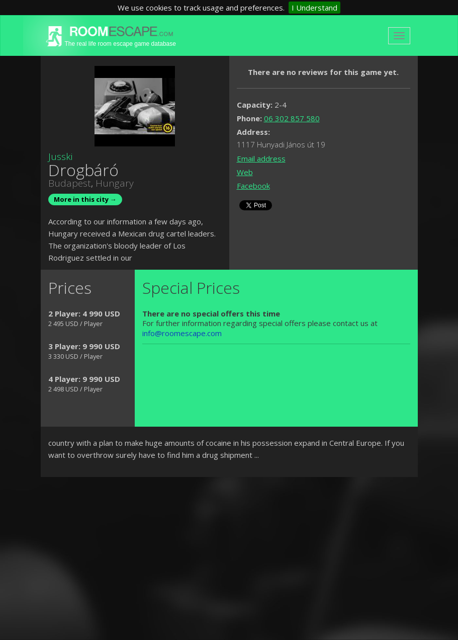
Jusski (60, 156)
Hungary (115, 183)
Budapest (69, 183)
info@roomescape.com (182, 333)
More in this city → (85, 199)
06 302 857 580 (292, 118)
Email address (261, 158)
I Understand (314, 8)
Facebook (253, 186)
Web (245, 172)
